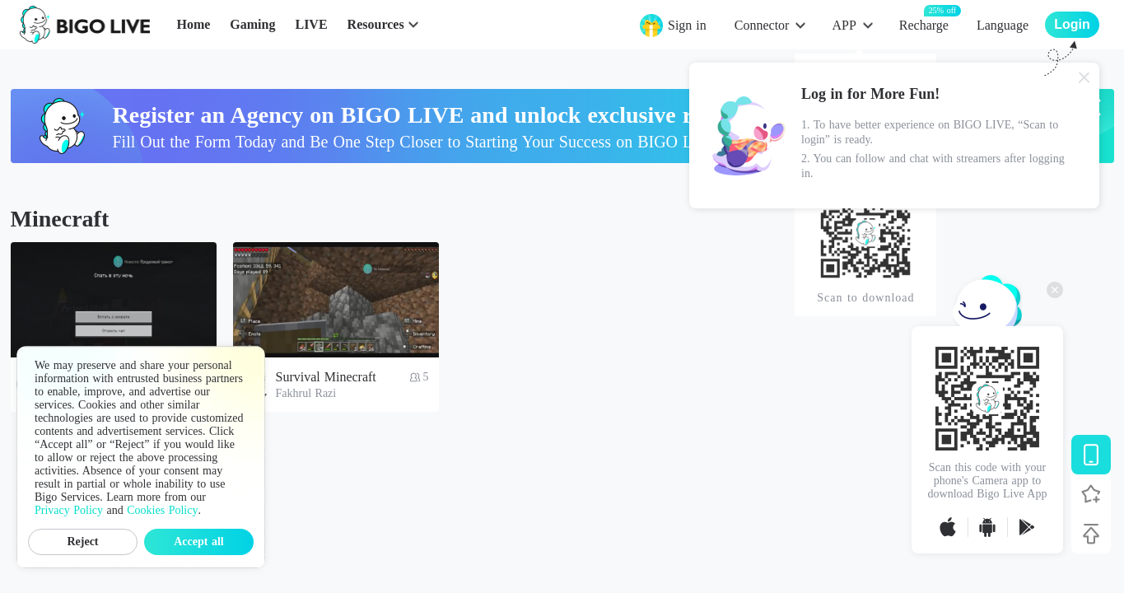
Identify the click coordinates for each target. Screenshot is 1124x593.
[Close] (1084, 77)
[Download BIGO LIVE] (1091, 454)
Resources (375, 24)
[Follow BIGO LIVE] (1091, 494)
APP (844, 25)
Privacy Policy (69, 510)
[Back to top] (1091, 533)
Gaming (252, 24)
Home (193, 24)
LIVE (311, 24)
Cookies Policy (162, 510)
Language (1002, 25)
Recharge (924, 24)
